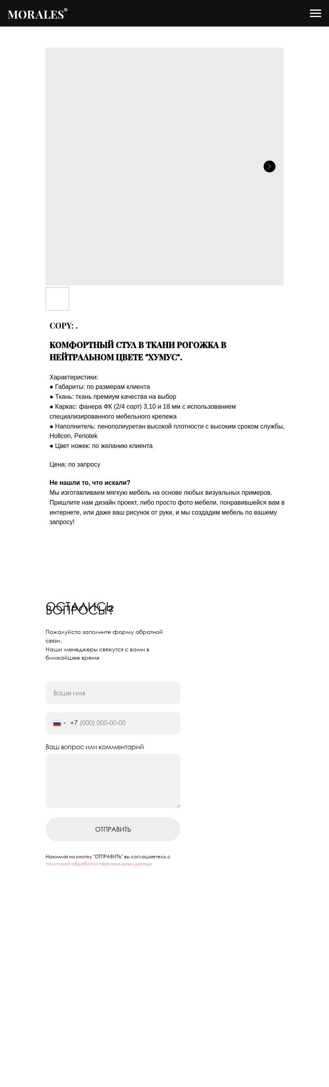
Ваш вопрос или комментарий (95, 747)
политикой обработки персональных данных (99, 864)
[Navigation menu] (315, 13)
